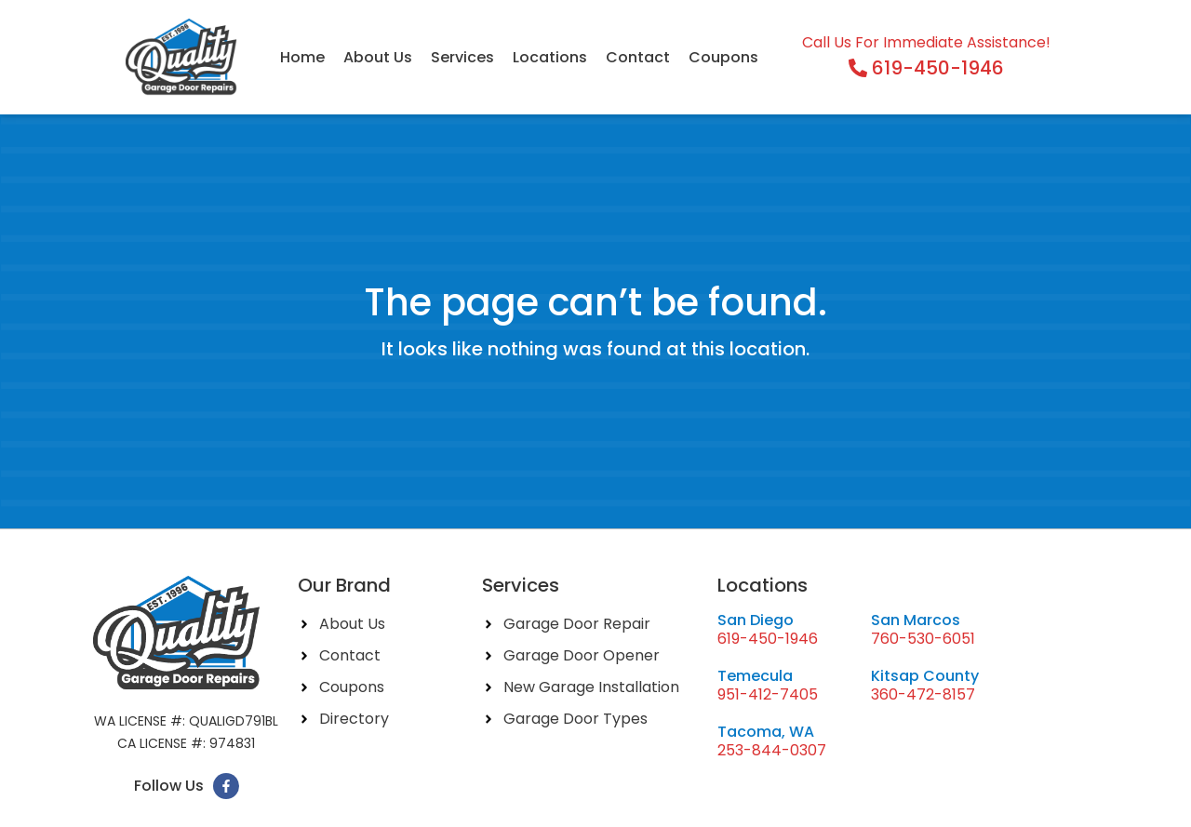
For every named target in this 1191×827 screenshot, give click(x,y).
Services (462, 57)
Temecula (755, 676)
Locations (550, 57)
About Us (377, 57)
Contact (638, 57)
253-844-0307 (771, 750)
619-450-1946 (767, 638)
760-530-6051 (923, 638)
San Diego (755, 620)
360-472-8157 (923, 694)
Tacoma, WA (765, 731)
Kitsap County (925, 676)
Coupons (723, 57)
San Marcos (915, 620)
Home (302, 57)
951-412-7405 (767, 694)
